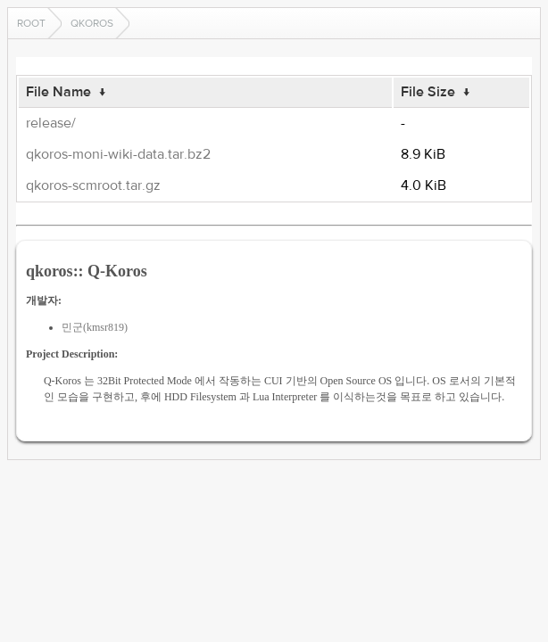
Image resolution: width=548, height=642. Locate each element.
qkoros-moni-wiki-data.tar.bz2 (118, 154)
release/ (51, 123)
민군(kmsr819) (95, 327)
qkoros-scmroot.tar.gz (93, 185)
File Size (428, 92)
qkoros (92, 23)
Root (31, 23)
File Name (58, 92)
